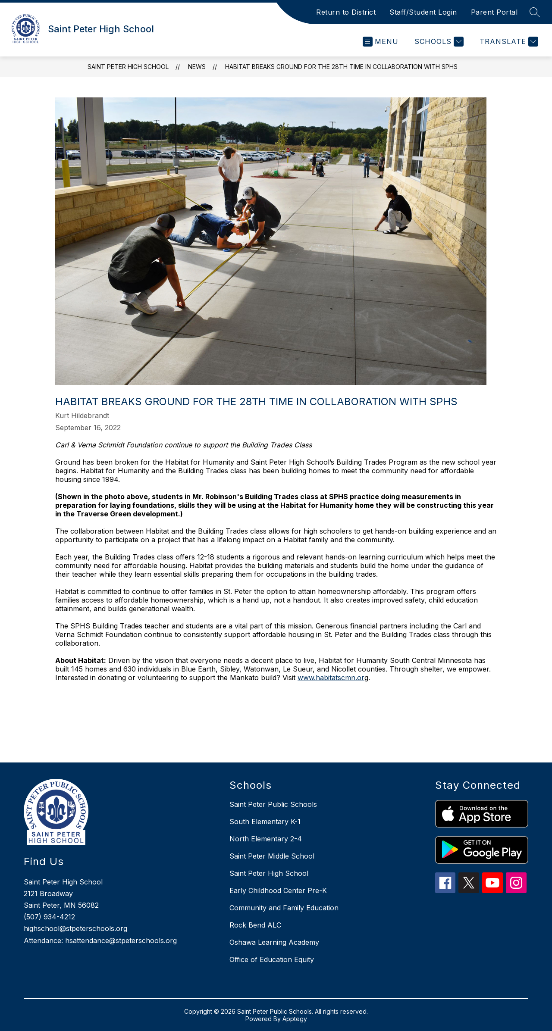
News (197, 66)
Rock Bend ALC (255, 925)
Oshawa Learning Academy (274, 942)
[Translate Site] (507, 41)
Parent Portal (494, 12)
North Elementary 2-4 (265, 838)
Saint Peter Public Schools (273, 804)
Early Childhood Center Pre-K (278, 890)
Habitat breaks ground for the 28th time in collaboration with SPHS (341, 66)
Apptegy (294, 1018)
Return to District (346, 12)
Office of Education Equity (271, 959)
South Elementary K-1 (265, 821)
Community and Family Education (284, 907)
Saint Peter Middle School (271, 856)
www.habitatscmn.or (331, 677)
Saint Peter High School (128, 66)
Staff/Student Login (423, 12)
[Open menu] (380, 41)
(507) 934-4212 (49, 916)
